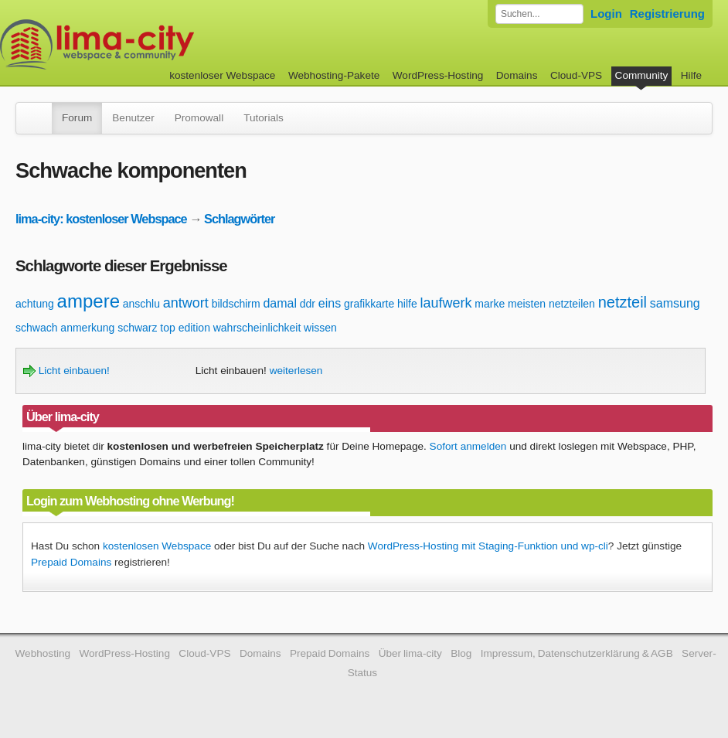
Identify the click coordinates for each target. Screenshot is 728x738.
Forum (77, 118)
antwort (186, 303)
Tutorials (263, 118)
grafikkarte (369, 304)
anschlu (141, 304)
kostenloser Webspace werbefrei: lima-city (154, 44)
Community (641, 75)
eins (329, 303)
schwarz (137, 327)
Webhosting (43, 653)
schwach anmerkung (64, 327)
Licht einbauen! (66, 370)
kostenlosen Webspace (157, 546)
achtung (34, 304)
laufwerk (446, 303)
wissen (320, 327)
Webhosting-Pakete (333, 75)
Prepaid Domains (71, 562)
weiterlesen (296, 370)
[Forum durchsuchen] (539, 14)
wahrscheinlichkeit (257, 327)
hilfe (407, 304)
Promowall (199, 118)
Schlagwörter (239, 219)
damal (280, 303)
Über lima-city (410, 653)
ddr (307, 304)
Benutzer (133, 118)
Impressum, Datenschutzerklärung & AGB (577, 653)
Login (606, 13)
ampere (88, 301)
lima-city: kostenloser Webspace (101, 219)
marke (490, 304)
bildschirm (236, 304)
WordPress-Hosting (438, 75)
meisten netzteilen (551, 304)
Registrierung (667, 13)
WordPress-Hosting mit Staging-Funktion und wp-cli (488, 546)
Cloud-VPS (576, 75)
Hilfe (691, 75)
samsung (675, 303)
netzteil (622, 302)
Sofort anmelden (468, 446)
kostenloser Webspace (222, 75)
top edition (185, 327)
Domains (517, 75)
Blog (461, 653)
